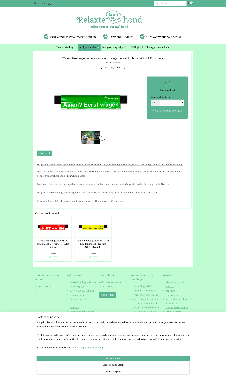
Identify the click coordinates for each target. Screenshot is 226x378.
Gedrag (70, 47)
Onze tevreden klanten (82, 311)
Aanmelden (107, 294)
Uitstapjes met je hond (157, 47)
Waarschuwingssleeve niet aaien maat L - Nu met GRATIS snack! (53, 244)
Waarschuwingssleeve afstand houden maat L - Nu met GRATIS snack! (93, 244)
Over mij (74, 307)
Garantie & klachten (177, 307)
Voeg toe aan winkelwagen (167, 110)
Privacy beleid (173, 311)
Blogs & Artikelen (79, 316)
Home (59, 47)
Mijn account (42, 3)
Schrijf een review (175, 316)
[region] (94, 359)
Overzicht (44, 153)
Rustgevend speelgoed (115, 47)
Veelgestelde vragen (81, 320)
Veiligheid (137, 47)
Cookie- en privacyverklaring (83, 372)
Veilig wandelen (89, 47)
